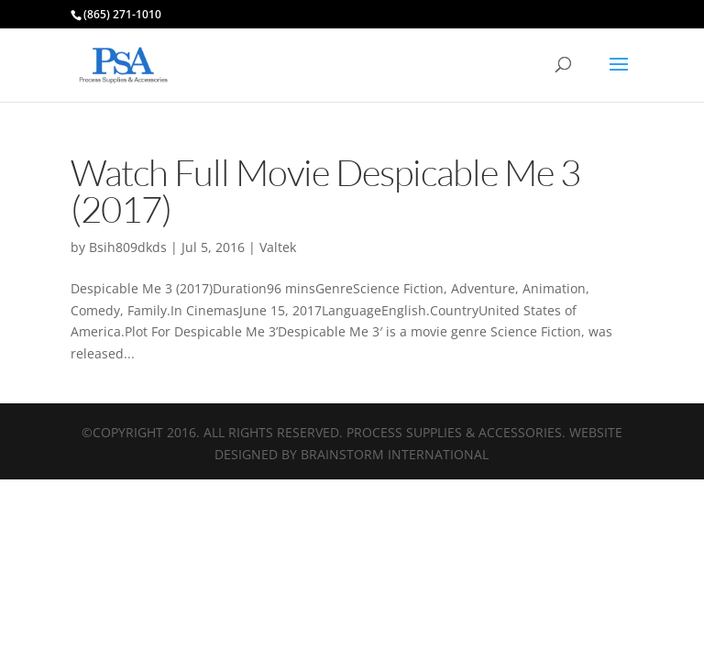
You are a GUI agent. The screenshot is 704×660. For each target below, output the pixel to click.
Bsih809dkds (128, 247)
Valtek (277, 247)
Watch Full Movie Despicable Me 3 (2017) (325, 190)
